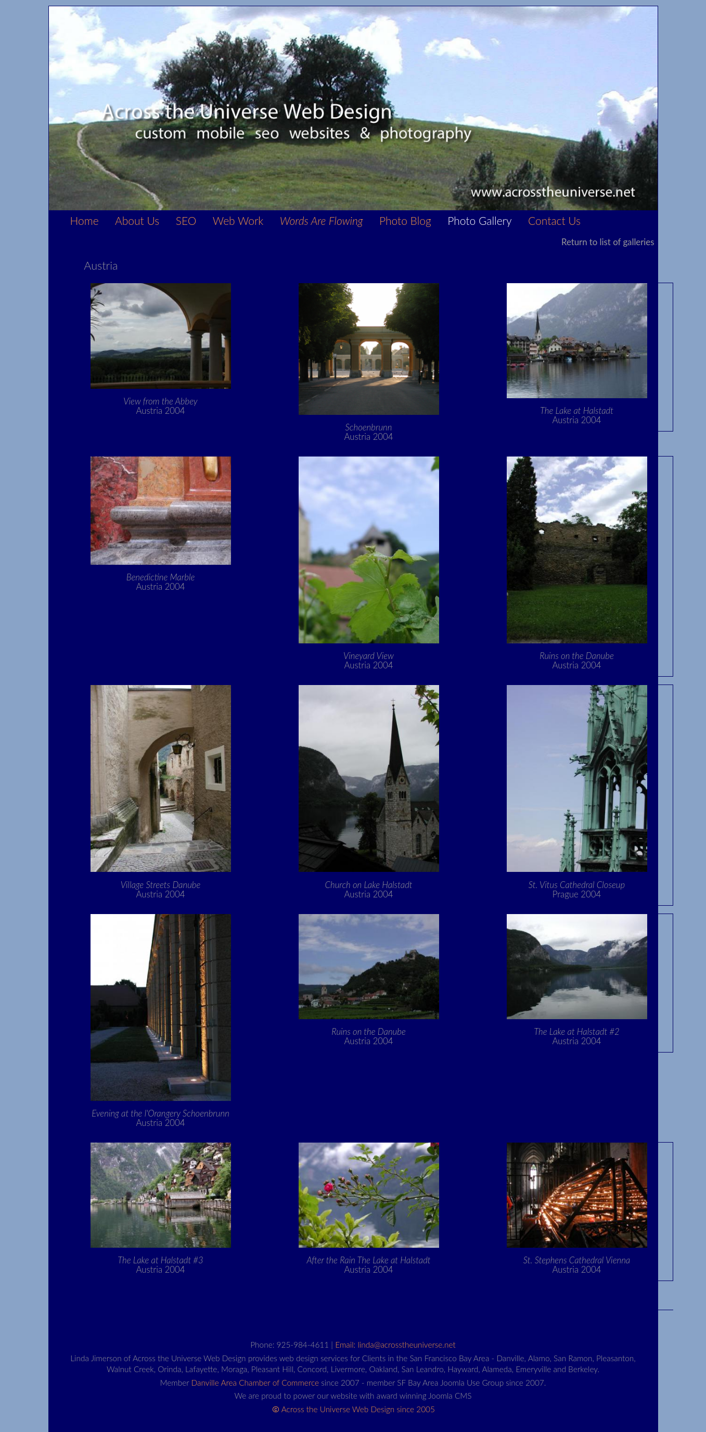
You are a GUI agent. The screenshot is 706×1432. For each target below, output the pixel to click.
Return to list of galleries (607, 241)
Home (84, 220)
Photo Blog (405, 220)
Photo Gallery (479, 220)
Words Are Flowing (321, 220)
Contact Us (554, 220)
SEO (186, 220)
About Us (137, 220)
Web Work (238, 220)
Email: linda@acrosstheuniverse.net (395, 1344)
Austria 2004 (160, 406)
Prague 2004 (577, 889)
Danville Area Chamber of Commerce (255, 1382)
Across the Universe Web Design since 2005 (358, 1409)
